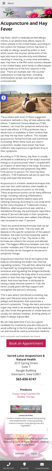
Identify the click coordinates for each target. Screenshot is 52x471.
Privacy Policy (28, 444)
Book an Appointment (26, 343)
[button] (3, 97)
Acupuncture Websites (14, 438)
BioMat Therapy (26, 396)
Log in (34, 453)
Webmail (19, 453)
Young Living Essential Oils (26, 393)
